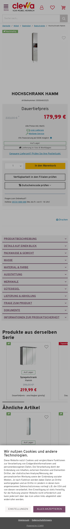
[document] (35, 478)
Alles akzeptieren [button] (49, 509)
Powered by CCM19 (35, 526)
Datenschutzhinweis (42, 520)
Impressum (23, 520)
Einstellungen (18, 509)
